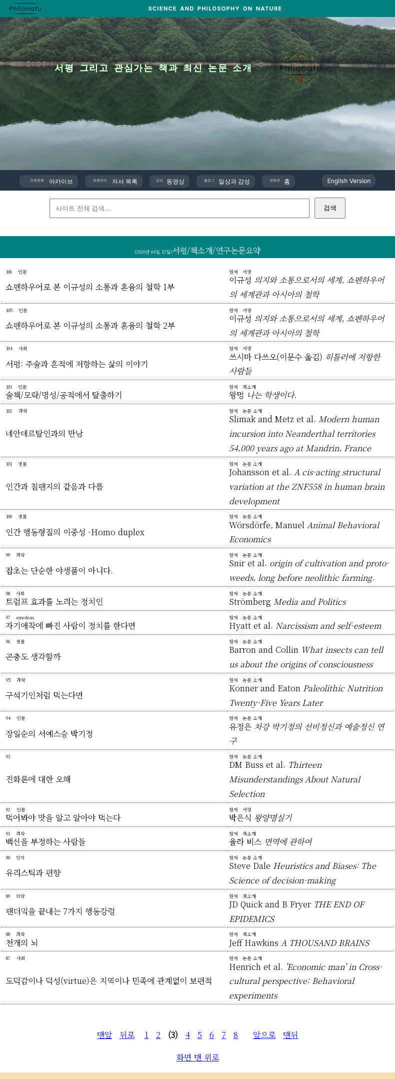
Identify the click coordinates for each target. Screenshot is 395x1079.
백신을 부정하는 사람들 (46, 841)
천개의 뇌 (22, 942)
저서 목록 (115, 181)
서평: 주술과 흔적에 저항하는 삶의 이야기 (77, 364)
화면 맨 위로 (197, 1057)
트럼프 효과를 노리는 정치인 (54, 601)
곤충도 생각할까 (33, 656)
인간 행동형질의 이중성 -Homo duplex (75, 532)
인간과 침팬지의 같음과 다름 (54, 486)
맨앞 (104, 1034)
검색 (330, 208)
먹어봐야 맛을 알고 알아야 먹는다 (63, 817)
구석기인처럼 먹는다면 (44, 695)
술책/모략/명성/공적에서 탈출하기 (64, 395)
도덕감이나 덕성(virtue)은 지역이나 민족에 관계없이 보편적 (109, 980)
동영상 (170, 181)
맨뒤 (290, 1034)
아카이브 (51, 181)
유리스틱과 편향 (33, 872)
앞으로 (264, 1034)
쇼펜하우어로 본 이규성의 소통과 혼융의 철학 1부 (90, 287)
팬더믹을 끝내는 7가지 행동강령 (60, 911)
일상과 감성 (227, 181)
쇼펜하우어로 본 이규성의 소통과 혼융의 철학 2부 (90, 325)
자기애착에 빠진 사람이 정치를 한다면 (71, 625)
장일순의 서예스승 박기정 (49, 733)
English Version (348, 181)
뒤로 (127, 1034)
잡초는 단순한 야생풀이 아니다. (59, 570)
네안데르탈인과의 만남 (44, 433)
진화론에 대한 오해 (38, 779)
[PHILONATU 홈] (25, 9)
